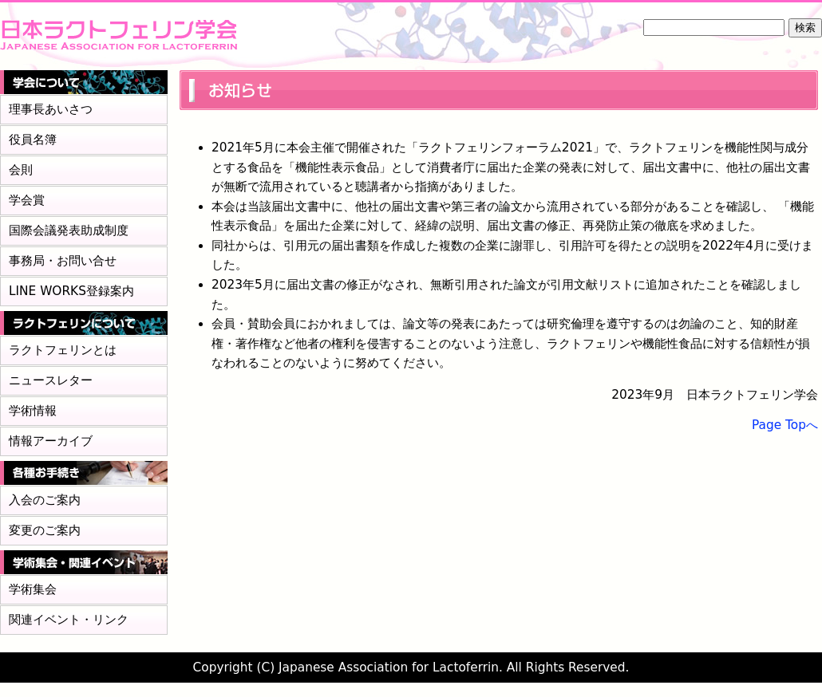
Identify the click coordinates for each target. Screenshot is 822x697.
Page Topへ (785, 425)
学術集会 (33, 589)
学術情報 (33, 411)
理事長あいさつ (51, 109)
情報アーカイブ (51, 441)
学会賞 (27, 200)
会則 (21, 170)
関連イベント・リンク (68, 619)
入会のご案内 (45, 500)
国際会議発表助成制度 (68, 230)
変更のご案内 (45, 530)
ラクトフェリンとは (63, 350)
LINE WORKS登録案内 (71, 291)
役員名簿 (33, 139)
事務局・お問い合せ (63, 261)
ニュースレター (51, 380)
